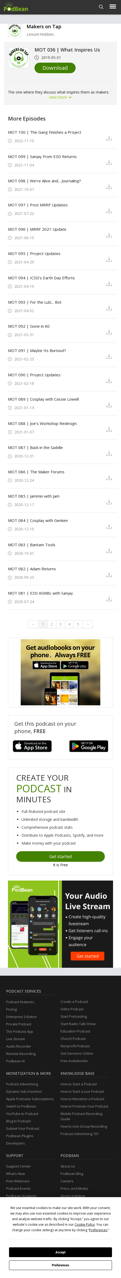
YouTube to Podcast (22, 1113)
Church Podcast (73, 1038)
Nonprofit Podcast (75, 1046)
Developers (15, 1143)
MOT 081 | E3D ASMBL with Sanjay (40, 593)
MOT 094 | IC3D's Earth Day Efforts (41, 277)
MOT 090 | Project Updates (34, 374)
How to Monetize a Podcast (82, 1098)
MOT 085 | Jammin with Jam (33, 496)
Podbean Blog (71, 1173)
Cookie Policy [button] (85, 1224)
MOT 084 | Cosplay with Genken (38, 520)
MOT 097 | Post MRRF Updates (38, 204)
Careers (67, 1181)
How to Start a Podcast (78, 1084)
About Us (67, 1166)
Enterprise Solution (21, 1016)
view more (60, 97)
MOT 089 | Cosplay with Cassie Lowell (43, 399)
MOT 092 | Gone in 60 (29, 326)
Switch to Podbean (21, 1106)
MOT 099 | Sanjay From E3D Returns (42, 156)
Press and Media (74, 1188)
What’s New (15, 1173)
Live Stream (15, 1038)
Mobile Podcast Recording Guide (81, 1116)
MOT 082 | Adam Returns (32, 568)
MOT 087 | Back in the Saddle (35, 447)
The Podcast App (19, 1031)
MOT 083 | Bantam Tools (31, 544)
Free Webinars (18, 1181)
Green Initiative (72, 1195)
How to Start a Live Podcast (82, 1091)
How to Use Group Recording (83, 1126)
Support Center (18, 1166)
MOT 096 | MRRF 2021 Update (37, 229)
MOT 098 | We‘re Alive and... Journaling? (44, 180)
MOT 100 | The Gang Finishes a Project (44, 132)
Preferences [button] (98, 1230)
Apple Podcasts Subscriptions (30, 1098)
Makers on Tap (44, 26)
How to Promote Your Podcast (84, 1106)
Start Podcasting (73, 1016)
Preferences (60, 1265)
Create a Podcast (74, 1001)
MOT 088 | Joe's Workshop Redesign (42, 423)
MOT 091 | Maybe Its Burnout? (37, 350)
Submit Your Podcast (22, 1128)
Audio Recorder (18, 1046)
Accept (60, 1252)
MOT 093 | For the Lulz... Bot (35, 302)
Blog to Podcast (18, 1121)
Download (55, 67)
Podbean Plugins (19, 1135)
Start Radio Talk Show (78, 1023)
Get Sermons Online (76, 1053)
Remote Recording (21, 1053)
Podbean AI (15, 1061)
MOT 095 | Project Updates (34, 253)
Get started (60, 856)
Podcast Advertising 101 (79, 1133)
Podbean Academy (21, 1195)
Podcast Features (20, 1001)
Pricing (11, 1009)
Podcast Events (18, 1188)
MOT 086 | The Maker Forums (36, 471)
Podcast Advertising (22, 1084)
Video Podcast (72, 1009)
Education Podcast (75, 1031)
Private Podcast (18, 1024)
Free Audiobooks (74, 1060)
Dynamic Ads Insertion (24, 1091)
